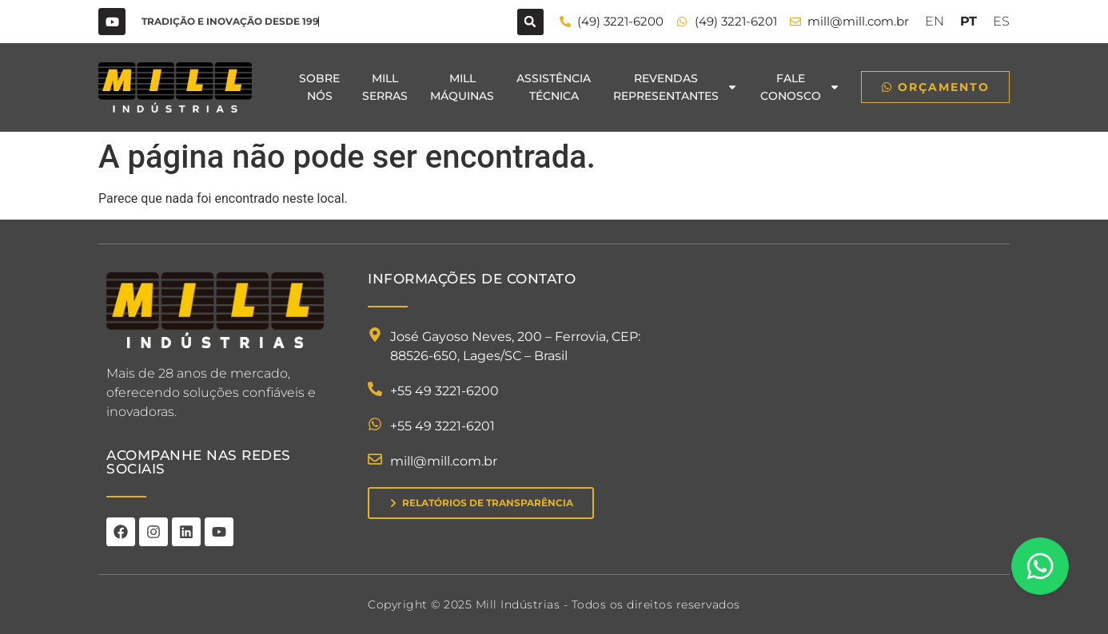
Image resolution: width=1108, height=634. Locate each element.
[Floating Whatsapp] (1040, 566)
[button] (530, 22)
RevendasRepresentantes (675, 87)
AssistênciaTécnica (553, 87)
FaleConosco (800, 87)
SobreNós (319, 87)
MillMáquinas (462, 87)
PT (968, 21)
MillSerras (385, 87)
